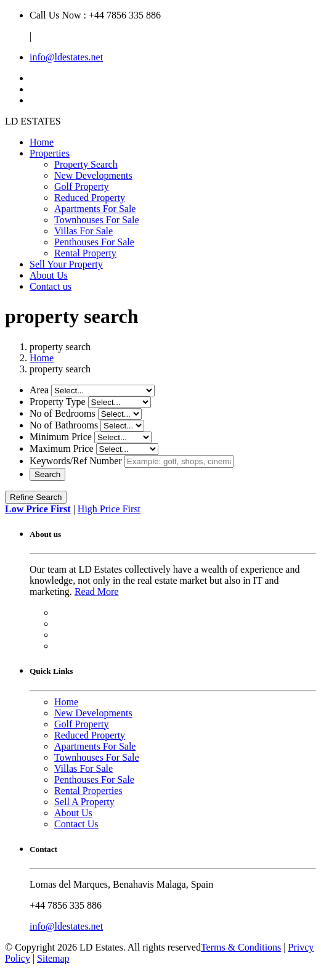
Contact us (50, 286)
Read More (97, 591)
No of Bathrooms (64, 425)
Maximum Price (62, 448)
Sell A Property (84, 801)
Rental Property (85, 253)
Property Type (58, 401)
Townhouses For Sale (96, 220)
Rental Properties (88, 790)
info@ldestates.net (66, 57)
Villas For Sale (83, 231)
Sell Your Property (66, 264)
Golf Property (81, 186)
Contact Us (76, 824)
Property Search (86, 164)
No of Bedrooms (62, 413)
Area (39, 390)
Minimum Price (61, 437)
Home (42, 142)
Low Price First (38, 509)
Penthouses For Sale (94, 242)
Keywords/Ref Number (76, 461)
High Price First (109, 509)
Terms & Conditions (241, 947)
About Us (49, 275)
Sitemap (53, 958)
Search (47, 474)
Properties (50, 153)
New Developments (93, 175)
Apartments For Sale (95, 208)
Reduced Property (89, 197)
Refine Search (36, 497)
